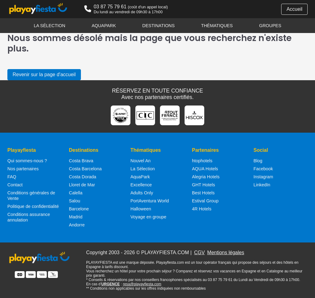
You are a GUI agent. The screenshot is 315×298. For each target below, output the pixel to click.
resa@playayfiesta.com (142, 284)
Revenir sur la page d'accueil (44, 74)
